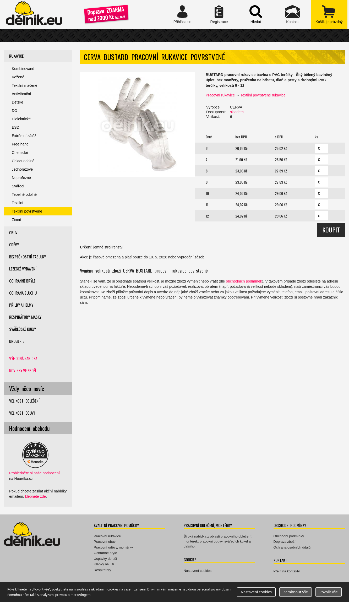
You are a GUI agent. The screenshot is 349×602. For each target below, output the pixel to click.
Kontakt (292, 14)
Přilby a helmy (21, 305)
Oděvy (14, 244)
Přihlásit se (182, 14)
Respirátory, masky (25, 317)
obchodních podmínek (244, 281)
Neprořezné (21, 178)
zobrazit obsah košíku (329, 14)
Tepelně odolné (24, 194)
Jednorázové (22, 169)
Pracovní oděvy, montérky (113, 547)
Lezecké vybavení (22, 269)
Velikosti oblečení (24, 401)
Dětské (17, 102)
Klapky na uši (104, 564)
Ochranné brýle (22, 281)
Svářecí (18, 186)
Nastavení (256, 591)
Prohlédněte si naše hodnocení (34, 473)
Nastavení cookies (197, 571)
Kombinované (23, 69)
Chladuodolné (23, 161)
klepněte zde (35, 496)
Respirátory (102, 570)
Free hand (20, 144)
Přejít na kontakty (287, 571)
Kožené (18, 77)
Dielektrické (21, 119)
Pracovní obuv (105, 542)
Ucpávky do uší (105, 559)
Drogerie (16, 341)
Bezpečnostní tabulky (27, 256)
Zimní (16, 220)
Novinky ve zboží (22, 370)
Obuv (13, 232)
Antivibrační (21, 94)
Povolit (328, 591)
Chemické (20, 152)
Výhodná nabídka (23, 358)
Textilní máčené (24, 85)
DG (14, 111)
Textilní (17, 203)
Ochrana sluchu (23, 293)
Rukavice (16, 56)
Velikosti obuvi (22, 413)
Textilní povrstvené (27, 211)
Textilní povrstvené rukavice (263, 95)
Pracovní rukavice (220, 95)
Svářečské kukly (22, 329)
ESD (15, 127)
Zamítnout (295, 591)
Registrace (219, 14)
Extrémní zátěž (24, 136)
